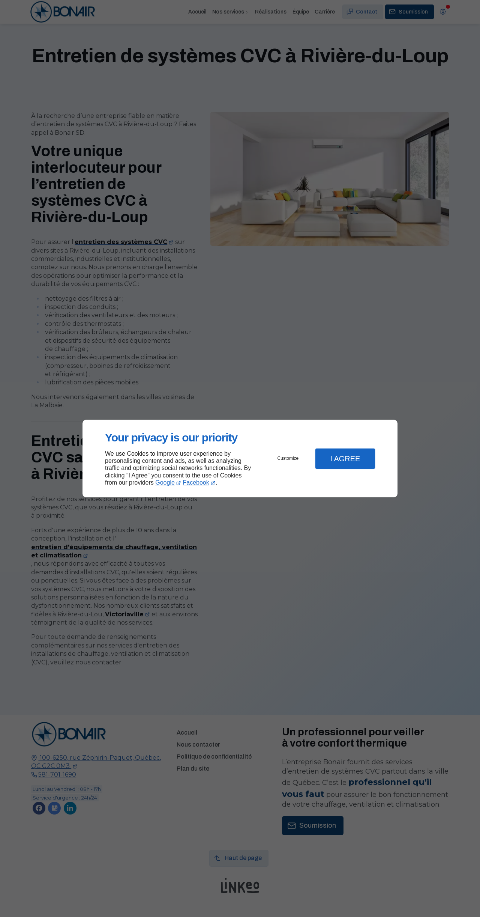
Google (165, 482)
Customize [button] (288, 458)
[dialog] (240, 458)
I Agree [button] (345, 459)
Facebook (196, 482)
